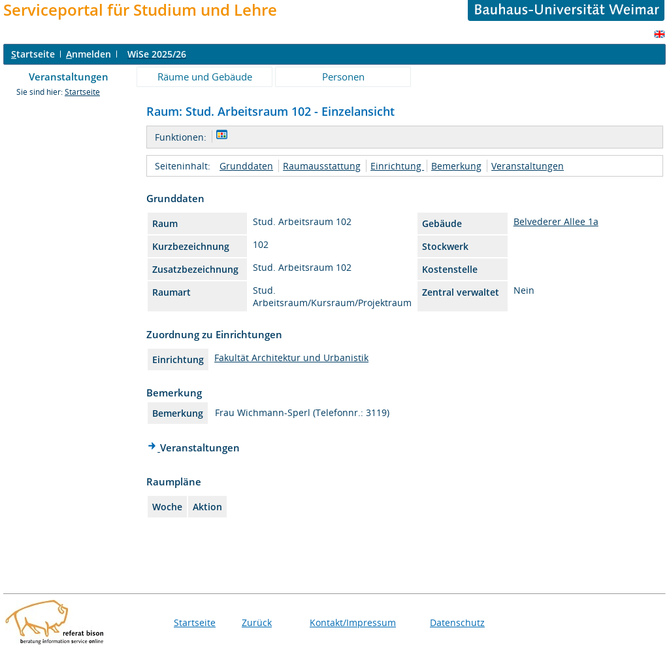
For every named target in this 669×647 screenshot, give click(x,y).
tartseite (33, 54)
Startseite (82, 92)
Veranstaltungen (68, 76)
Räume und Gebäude (204, 76)
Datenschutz (457, 622)
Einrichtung (397, 166)
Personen (343, 76)
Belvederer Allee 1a (556, 221)
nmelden (88, 54)
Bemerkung (456, 166)
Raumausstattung (322, 166)
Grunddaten (246, 166)
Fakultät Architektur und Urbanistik (291, 357)
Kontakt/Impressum (353, 622)
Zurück (257, 622)
